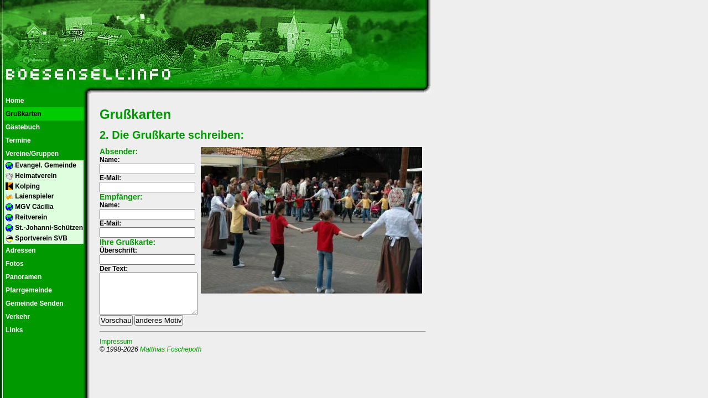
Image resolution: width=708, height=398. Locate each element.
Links (13, 330)
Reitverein (25, 217)
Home (14, 100)
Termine (17, 140)
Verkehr (17, 317)
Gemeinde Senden (34, 303)
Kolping (22, 186)
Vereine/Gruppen (31, 154)
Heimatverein (30, 176)
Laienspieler (29, 196)
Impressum (116, 350)
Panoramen (22, 277)
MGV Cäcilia (29, 207)
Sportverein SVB (35, 238)
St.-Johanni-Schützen (43, 228)
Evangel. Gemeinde (40, 165)
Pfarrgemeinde (28, 290)
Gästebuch (22, 127)
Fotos (14, 264)
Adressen (20, 250)
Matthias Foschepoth (170, 358)
